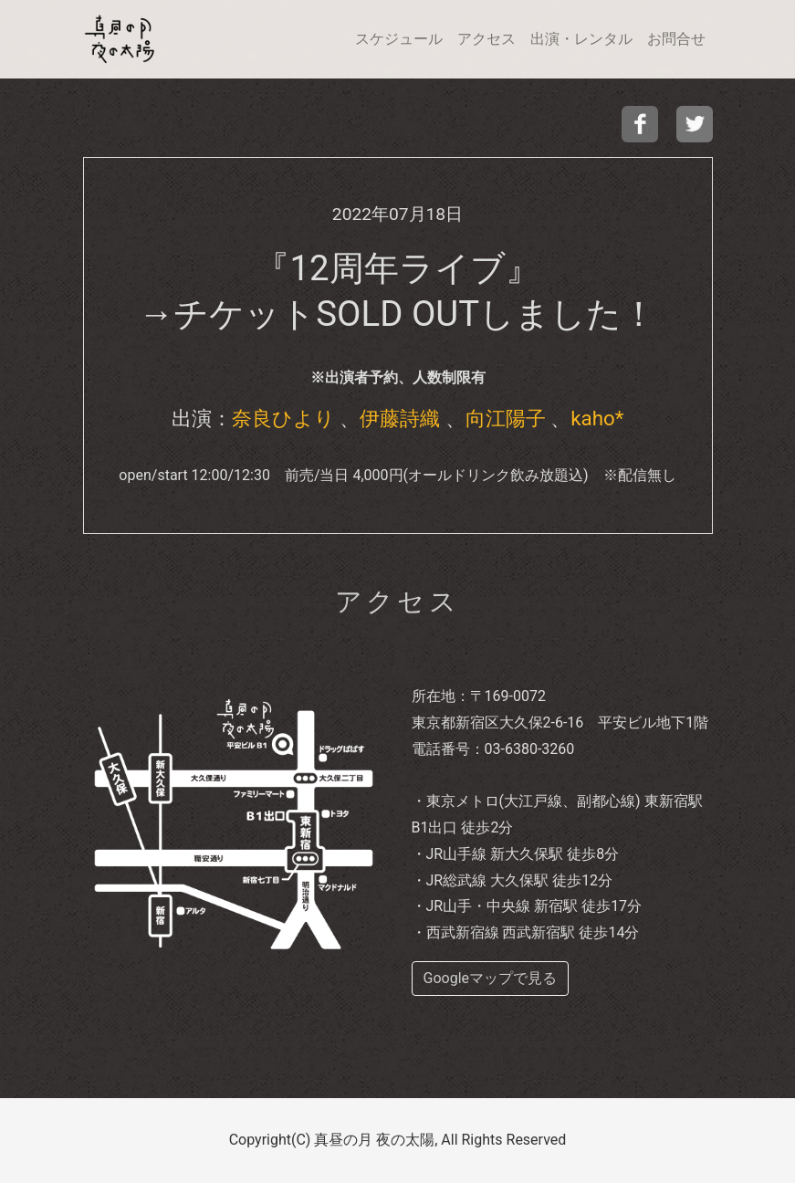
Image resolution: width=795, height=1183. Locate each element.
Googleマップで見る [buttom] (491, 978)
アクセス (486, 38)
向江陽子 (505, 418)
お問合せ (676, 38)
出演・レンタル (581, 38)
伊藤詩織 (400, 418)
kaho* (596, 418)
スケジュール (399, 38)
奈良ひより (283, 418)
